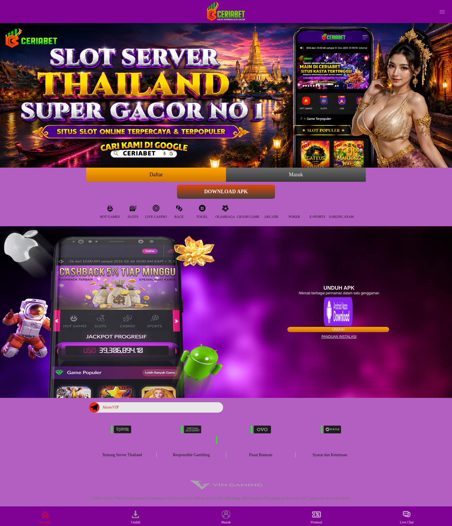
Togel (202, 210)
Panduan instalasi (339, 337)
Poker (294, 210)
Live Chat (407, 517)
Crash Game (248, 210)
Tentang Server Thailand (122, 455)
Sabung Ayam (341, 210)
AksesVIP (104, 407)
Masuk (296, 174)
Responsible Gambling (191, 455)
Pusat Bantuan (260, 455)
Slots (133, 210)
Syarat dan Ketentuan (329, 455)
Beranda (45, 517)
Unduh (338, 329)
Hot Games (110, 210)
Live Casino (156, 210)
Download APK (226, 191)
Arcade (271, 210)
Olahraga (225, 210)
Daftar (156, 174)
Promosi (316, 517)
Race (179, 210)
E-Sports (317, 210)
